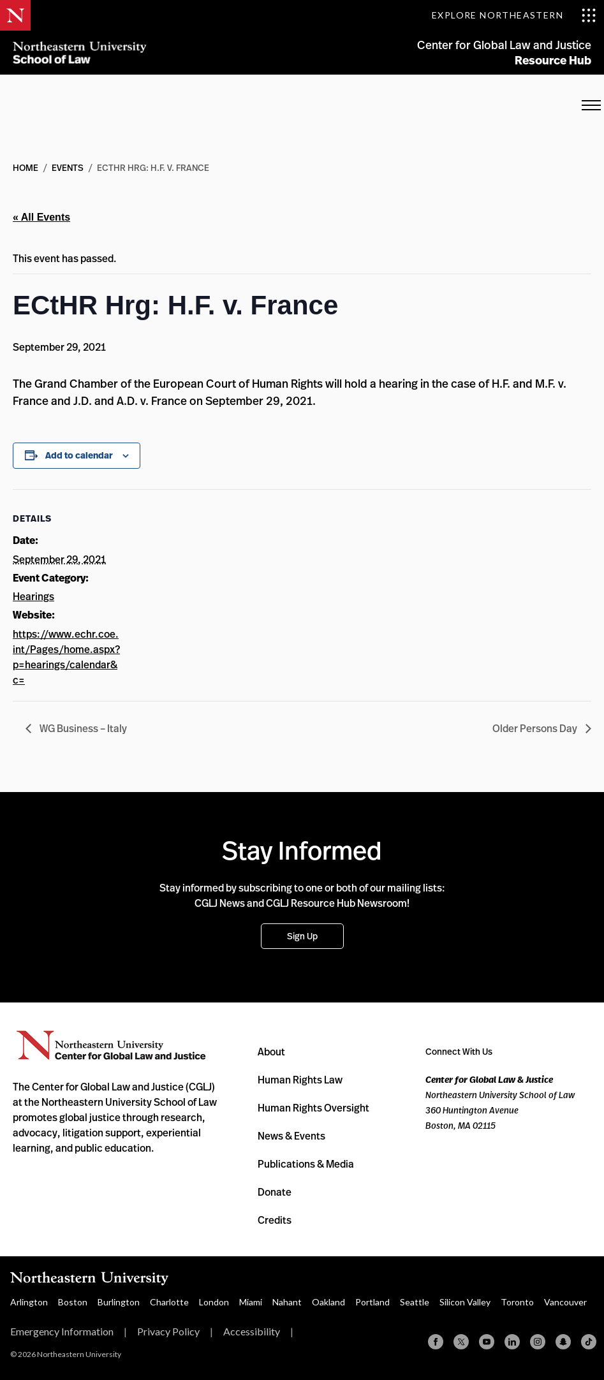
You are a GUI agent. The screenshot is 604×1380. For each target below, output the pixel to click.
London (214, 1301)
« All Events (41, 217)
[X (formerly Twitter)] (461, 1341)
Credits (274, 1220)
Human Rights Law (300, 1080)
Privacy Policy (168, 1331)
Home (25, 167)
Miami (250, 1301)
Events (68, 167)
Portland (372, 1301)
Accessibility (251, 1331)
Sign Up (302, 936)
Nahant (287, 1301)
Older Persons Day (535, 728)
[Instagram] (537, 1341)
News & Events (291, 1136)
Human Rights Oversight (313, 1108)
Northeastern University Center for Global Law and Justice (111, 1045)
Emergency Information (62, 1331)
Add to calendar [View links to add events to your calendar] (79, 455)
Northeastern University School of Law (80, 52)
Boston (72, 1301)
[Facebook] (435, 1341)
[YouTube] (486, 1341)
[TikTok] (588, 1341)
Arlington (29, 1301)
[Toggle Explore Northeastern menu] (514, 15)
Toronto (517, 1301)
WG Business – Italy (82, 728)
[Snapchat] (563, 1341)
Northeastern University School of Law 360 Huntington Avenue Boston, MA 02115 (500, 1102)
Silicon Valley (464, 1301)
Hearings (33, 596)
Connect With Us (458, 1051)
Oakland (328, 1301)
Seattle (414, 1301)
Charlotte (169, 1301)
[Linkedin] (512, 1341)
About (271, 1052)
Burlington (119, 1301)
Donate (274, 1192)
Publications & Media (306, 1164)
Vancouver (565, 1301)
